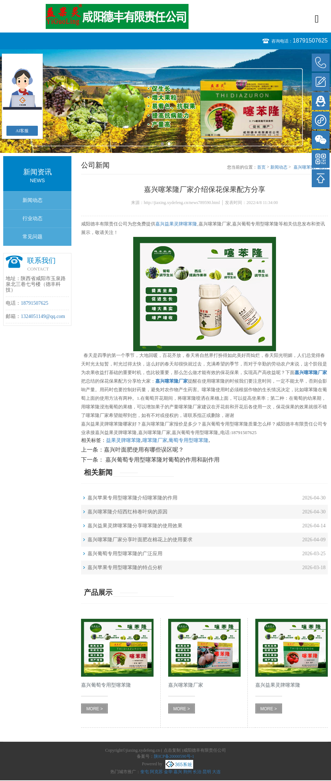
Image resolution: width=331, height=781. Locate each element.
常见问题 (32, 236)
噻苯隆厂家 (154, 440)
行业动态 (32, 218)
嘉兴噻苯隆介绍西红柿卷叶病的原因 (127, 511)
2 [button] (169, 143)
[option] (165, 101)
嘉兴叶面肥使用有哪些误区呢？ (144, 450)
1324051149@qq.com (43, 316)
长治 (197, 771)
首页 (261, 167)
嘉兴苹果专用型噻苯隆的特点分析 (124, 567)
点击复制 (172, 750)
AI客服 (22, 130)
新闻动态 (32, 200)
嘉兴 (178, 771)
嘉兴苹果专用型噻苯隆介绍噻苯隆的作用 (132, 498)
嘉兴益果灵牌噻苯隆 (176, 224)
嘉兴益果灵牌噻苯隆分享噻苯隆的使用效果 (134, 525)
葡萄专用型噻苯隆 (189, 440)
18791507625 (310, 41)
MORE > (94, 708)
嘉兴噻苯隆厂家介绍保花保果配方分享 (311, 167)
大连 (216, 771)
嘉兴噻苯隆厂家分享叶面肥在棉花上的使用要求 (139, 539)
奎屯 (144, 771)
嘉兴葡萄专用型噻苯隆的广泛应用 (124, 553)
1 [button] (162, 143)
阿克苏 (156, 771)
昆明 (206, 771)
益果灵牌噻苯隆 (123, 440)
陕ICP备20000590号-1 (174, 756)
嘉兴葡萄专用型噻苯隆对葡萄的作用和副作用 (162, 460)
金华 (168, 771)
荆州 (187, 771)
